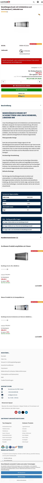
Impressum (4, 368)
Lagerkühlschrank (26, 426)
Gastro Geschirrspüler (7, 437)
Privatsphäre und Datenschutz (10, 374)
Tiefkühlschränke (6, 428)
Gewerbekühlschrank (6, 435)
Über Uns (3, 359)
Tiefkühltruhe (5, 431)
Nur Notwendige (21, 476)
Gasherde (24, 431)
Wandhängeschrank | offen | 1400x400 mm (10, 265)
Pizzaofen (4, 441)
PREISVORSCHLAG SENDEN (21, 86)
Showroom (16, 406)
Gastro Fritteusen (6, 433)
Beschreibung (6, 105)
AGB (2, 377)
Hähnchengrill (25, 441)
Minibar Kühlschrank (26, 433)
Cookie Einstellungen (7, 380)
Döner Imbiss (25, 437)
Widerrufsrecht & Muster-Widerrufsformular (13, 371)
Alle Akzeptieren (21, 472)
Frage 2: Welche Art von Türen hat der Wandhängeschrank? (18, 226)
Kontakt (3, 356)
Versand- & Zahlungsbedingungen (11, 362)
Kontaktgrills (25, 439)
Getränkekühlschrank (6, 426)
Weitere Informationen (21, 480)
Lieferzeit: (4, 50)
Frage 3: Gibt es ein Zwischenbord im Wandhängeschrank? (18, 229)
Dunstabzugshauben (6, 439)
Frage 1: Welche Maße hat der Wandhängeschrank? (16, 222)
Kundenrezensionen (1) (9, 238)
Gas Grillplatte (25, 435)
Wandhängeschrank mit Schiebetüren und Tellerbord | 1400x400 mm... (16, 316)
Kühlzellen (24, 428)
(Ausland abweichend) (24, 53)
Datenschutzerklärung (5, 469)
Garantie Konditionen (7, 365)
